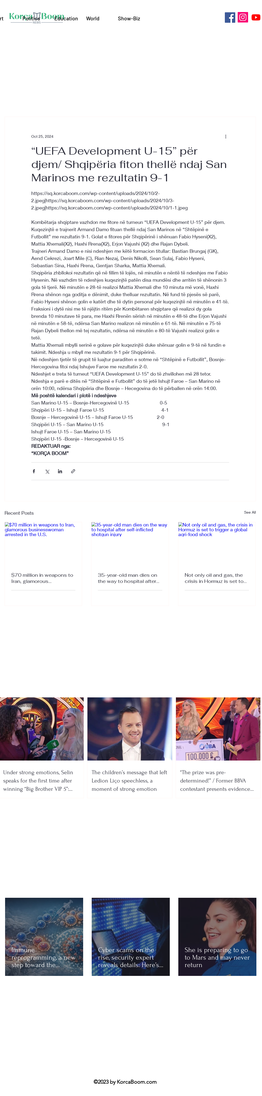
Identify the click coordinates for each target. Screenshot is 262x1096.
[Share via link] (73, 471)
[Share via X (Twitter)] (46, 471)
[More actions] (226, 136)
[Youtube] (256, 17)
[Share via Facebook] (33, 471)
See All (250, 512)
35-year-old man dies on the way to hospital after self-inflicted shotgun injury (127, 578)
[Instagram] (243, 17)
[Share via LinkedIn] (60, 471)
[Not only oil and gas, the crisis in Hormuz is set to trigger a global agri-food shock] (217, 544)
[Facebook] (230, 17)
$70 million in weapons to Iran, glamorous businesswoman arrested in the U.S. (42, 578)
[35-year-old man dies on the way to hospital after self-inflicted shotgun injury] (130, 544)
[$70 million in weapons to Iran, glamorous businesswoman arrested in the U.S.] (43, 544)
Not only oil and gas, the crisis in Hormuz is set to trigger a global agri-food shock (214, 578)
